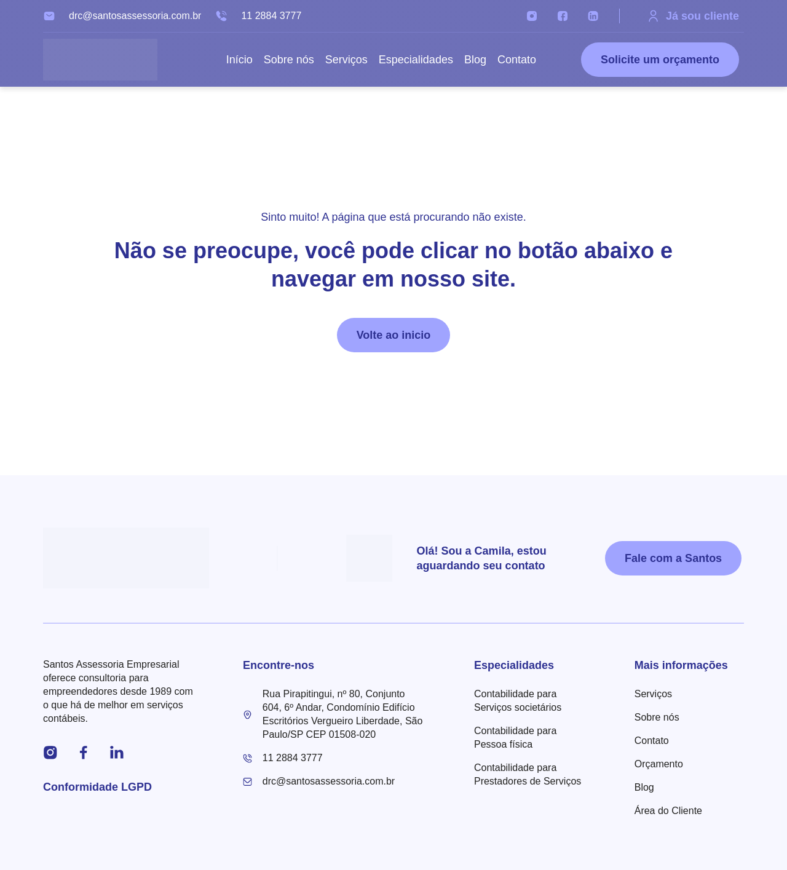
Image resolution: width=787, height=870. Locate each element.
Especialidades (416, 59)
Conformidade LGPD (97, 787)
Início (239, 59)
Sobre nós (289, 59)
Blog (475, 59)
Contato (516, 59)
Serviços (346, 59)
